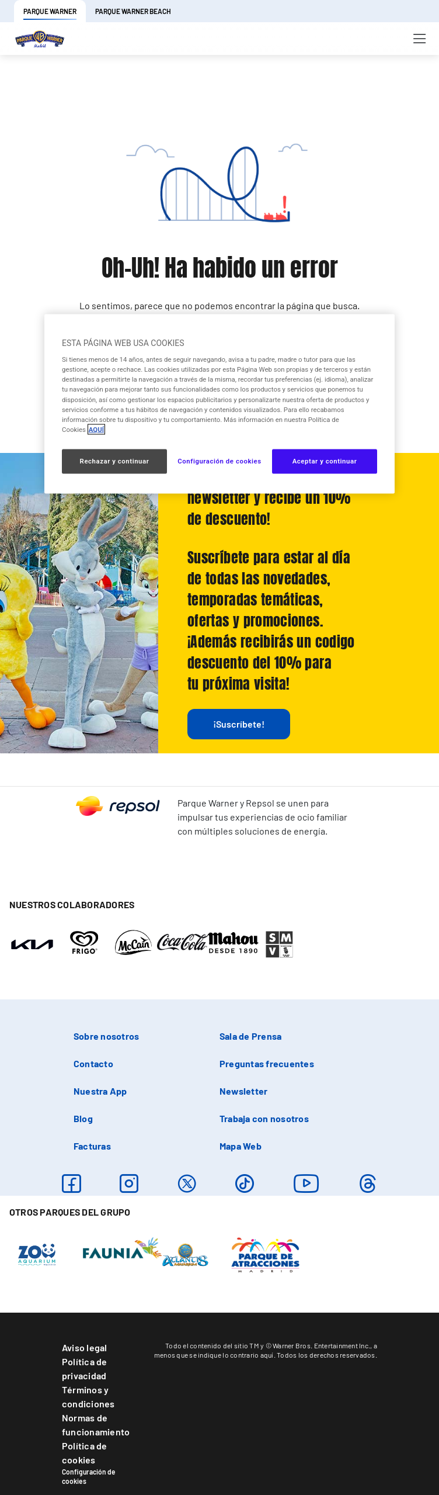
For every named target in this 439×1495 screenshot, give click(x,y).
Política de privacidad (84, 1368)
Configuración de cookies (89, 1476)
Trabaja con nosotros (264, 1118)
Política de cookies (84, 1452)
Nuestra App (100, 1090)
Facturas (92, 1145)
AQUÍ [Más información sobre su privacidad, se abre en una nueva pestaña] (96, 429)
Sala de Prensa (250, 1035)
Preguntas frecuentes (267, 1063)
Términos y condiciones (88, 1396)
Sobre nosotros (106, 1035)
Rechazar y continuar (114, 460)
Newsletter (243, 1090)
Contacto (93, 1063)
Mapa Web (241, 1145)
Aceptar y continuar (324, 460)
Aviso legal (84, 1347)
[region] (219, 403)
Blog (83, 1118)
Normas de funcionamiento (96, 1424)
